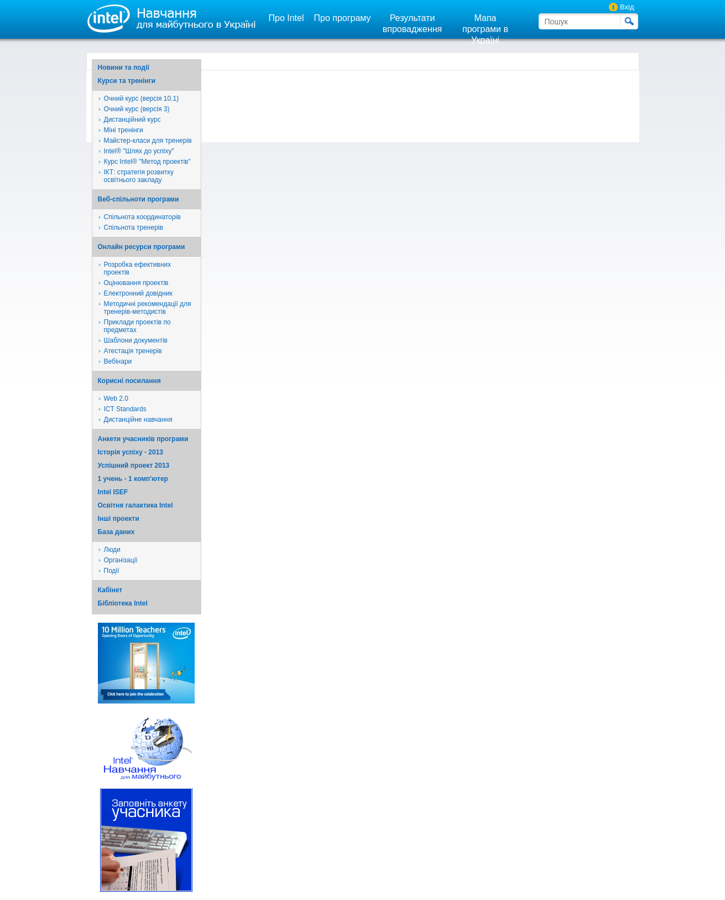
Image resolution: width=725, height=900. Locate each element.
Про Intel (286, 18)
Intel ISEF (113, 492)
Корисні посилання (129, 381)
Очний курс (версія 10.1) (141, 98)
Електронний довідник (138, 293)
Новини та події (123, 67)
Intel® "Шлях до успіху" (139, 151)
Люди (112, 550)
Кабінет (110, 590)
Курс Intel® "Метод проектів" (147, 161)
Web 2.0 (116, 398)
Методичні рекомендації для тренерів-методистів (147, 307)
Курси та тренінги (127, 81)
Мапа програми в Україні (485, 29)
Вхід (627, 7)
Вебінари (118, 361)
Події (111, 571)
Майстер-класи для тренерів (148, 140)
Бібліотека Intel (123, 603)
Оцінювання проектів (136, 283)
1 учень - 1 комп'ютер (133, 479)
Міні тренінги (123, 130)
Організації (121, 560)
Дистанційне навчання (138, 419)
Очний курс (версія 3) (137, 109)
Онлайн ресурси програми (141, 247)
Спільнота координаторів (142, 217)
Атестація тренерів (133, 351)
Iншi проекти (118, 519)
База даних (116, 532)
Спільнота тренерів (133, 227)
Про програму (342, 18)
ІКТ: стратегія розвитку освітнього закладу (139, 176)
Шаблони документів (136, 340)
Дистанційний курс (132, 119)
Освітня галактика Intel (135, 505)
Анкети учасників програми (143, 439)
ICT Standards (125, 409)
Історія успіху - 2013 (131, 452)
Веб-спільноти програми (138, 199)
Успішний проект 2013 (134, 465)
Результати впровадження (412, 23)
